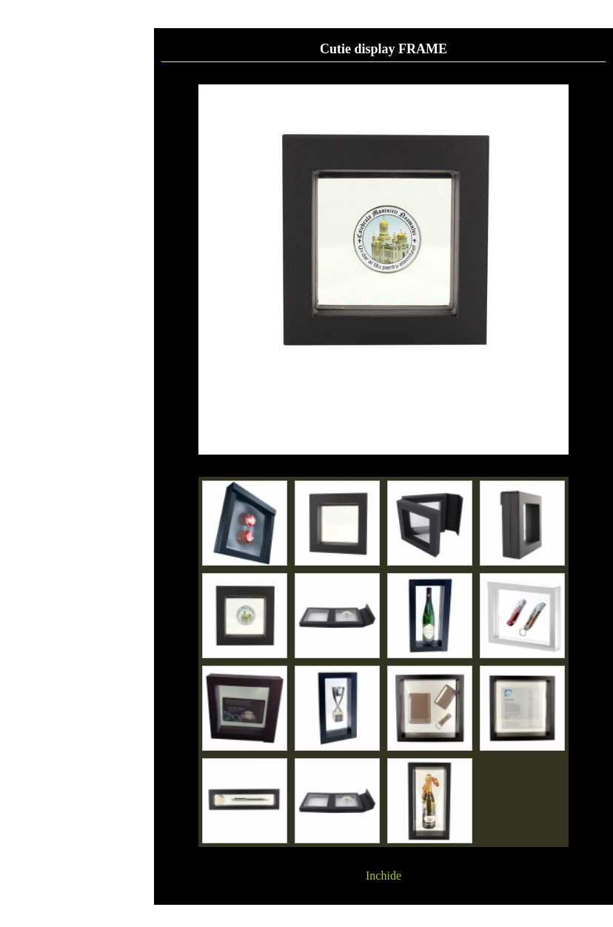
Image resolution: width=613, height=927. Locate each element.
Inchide (383, 875)
